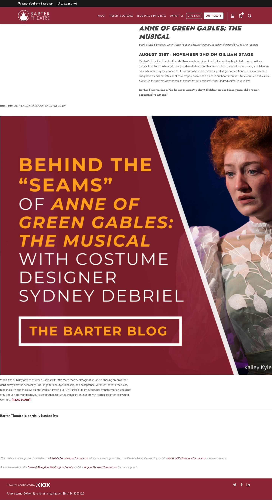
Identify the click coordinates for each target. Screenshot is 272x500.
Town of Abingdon (38, 467)
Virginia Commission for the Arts (69, 458)
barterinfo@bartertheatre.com (37, 3)
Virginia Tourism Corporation (100, 467)
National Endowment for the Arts (186, 458)
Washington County (61, 467)
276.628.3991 (69, 3)
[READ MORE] (21, 400)
